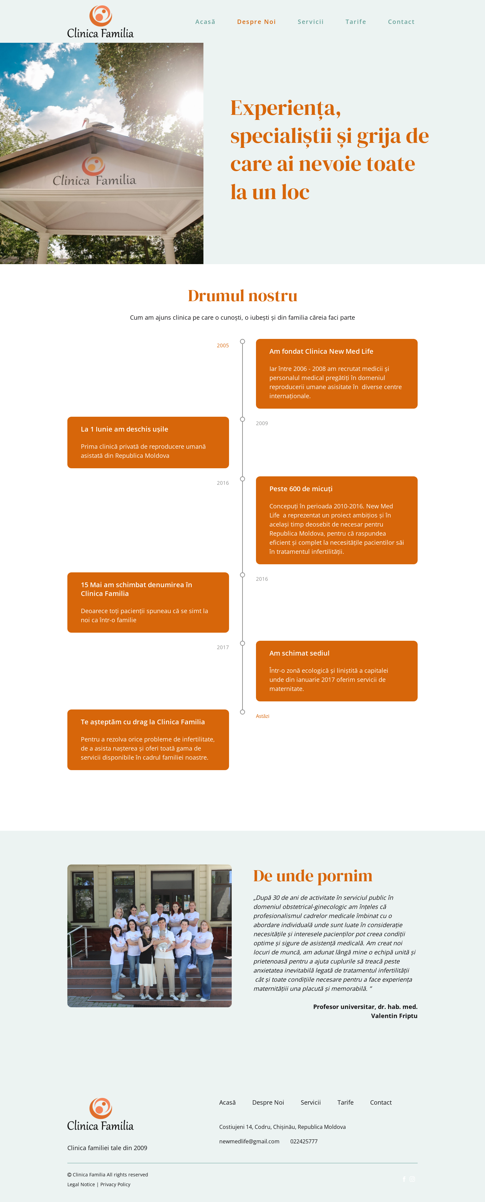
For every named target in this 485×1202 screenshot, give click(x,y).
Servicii (311, 22)
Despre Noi (256, 22)
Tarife (356, 22)
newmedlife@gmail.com (249, 1141)
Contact (401, 22)
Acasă (205, 22)
